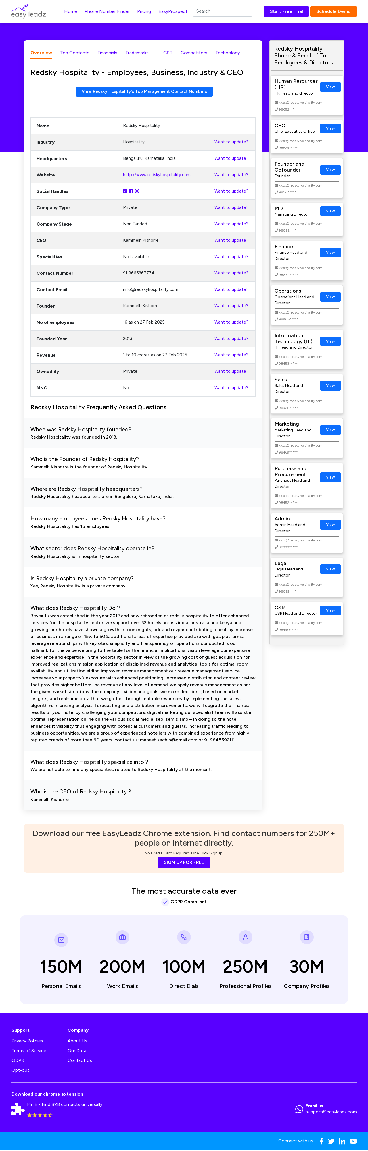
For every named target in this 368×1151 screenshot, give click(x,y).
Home (70, 11)
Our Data (77, 1051)
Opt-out (20, 1070)
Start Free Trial (286, 11)
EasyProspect (172, 11)
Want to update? (231, 142)
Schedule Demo (333, 11)
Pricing (144, 11)
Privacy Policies (27, 1041)
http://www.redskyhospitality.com (157, 175)
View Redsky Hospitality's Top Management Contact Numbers (144, 92)
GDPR (18, 1061)
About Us (77, 1041)
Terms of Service (29, 1051)
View (330, 87)
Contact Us (80, 1061)
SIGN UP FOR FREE (184, 863)
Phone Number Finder (107, 11)
